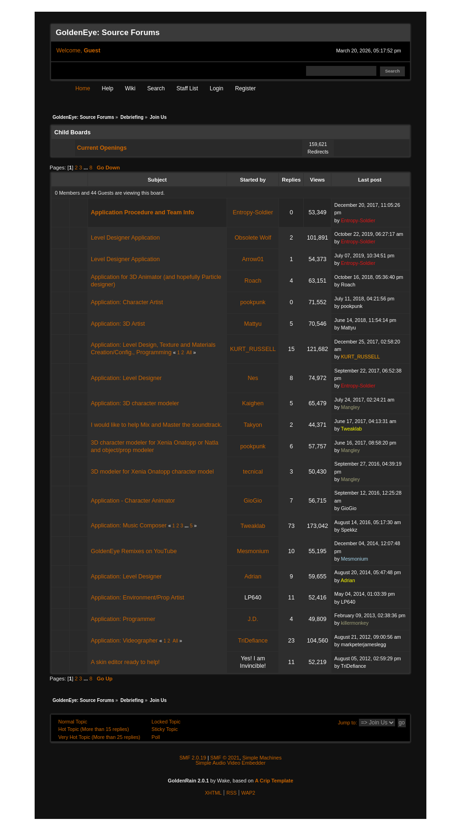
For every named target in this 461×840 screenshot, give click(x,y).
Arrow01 (253, 259)
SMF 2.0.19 (192, 757)
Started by (253, 180)
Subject (157, 180)
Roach (252, 281)
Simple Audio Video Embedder (231, 763)
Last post (370, 180)
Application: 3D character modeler (135, 403)
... (87, 167)
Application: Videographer (124, 640)
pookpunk (252, 302)
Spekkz (349, 530)
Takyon (252, 425)
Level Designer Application (125, 237)
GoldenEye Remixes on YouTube (134, 551)
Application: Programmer (123, 619)
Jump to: (347, 722)
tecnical (253, 471)
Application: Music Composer (129, 525)
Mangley (350, 407)
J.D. (253, 619)
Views (317, 180)
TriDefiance (253, 640)
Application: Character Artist (127, 302)
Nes (253, 378)
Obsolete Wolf (252, 237)
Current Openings (102, 148)
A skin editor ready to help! (125, 662)
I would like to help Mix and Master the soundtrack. (156, 425)
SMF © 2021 (224, 757)
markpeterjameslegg (363, 644)
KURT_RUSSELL (253, 349)
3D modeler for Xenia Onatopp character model (152, 471)
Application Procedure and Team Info (142, 212)
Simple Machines (262, 757)
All (189, 352)
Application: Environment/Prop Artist (137, 597)
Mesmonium (253, 551)
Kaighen (252, 403)
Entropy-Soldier (253, 212)
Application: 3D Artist (118, 324)
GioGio (253, 500)
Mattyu (253, 324)
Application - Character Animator (133, 500)
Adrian (252, 576)
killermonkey (355, 623)
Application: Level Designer (126, 378)
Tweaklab (351, 428)
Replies (291, 180)
